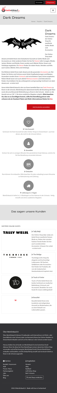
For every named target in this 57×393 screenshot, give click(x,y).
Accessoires (44, 72)
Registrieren (50, 2)
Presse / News (7, 369)
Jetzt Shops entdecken (34, 377)
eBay (27, 366)
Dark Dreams (47, 87)
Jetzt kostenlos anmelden (41, 107)
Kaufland (28, 369)
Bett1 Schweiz (30, 373)
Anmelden (39, 2)
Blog (4, 378)
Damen (37, 61)
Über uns (6, 375)
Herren (21, 65)
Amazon (28, 364)
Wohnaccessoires (32, 79)
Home (33, 21)
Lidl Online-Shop (31, 371)
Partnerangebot (8, 371)
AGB (4, 366)
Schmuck (22, 76)
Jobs (4, 373)
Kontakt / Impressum (9, 364)
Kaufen (39, 21)
